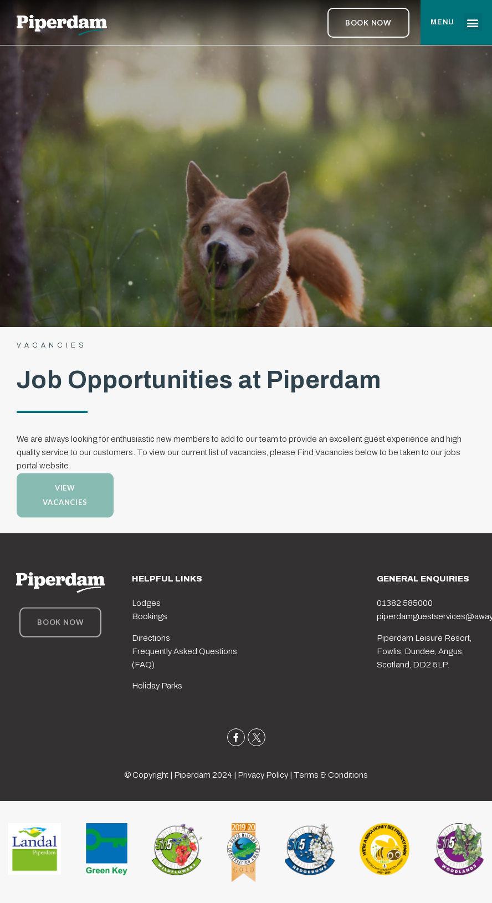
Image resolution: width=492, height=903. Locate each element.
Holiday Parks (157, 685)
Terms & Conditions (331, 775)
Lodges (146, 603)
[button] (473, 22)
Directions (151, 638)
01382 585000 (405, 603)
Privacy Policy (263, 775)
